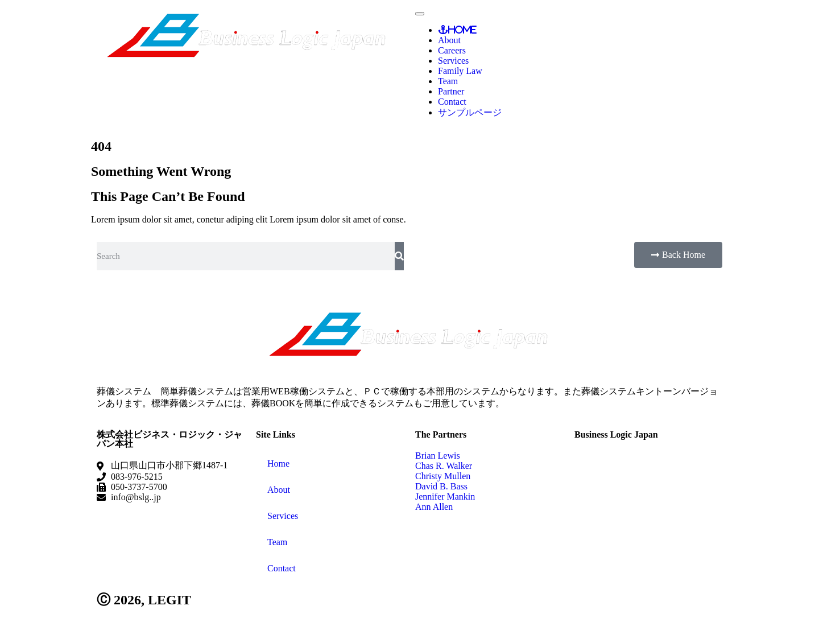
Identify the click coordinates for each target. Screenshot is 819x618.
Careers (452, 50)
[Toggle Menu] (419, 13)
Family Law (460, 71)
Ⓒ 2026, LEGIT (144, 599)
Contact (452, 101)
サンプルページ (470, 112)
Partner (451, 91)
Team (448, 81)
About (449, 40)
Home (462, 29)
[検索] (399, 256)
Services (453, 60)
